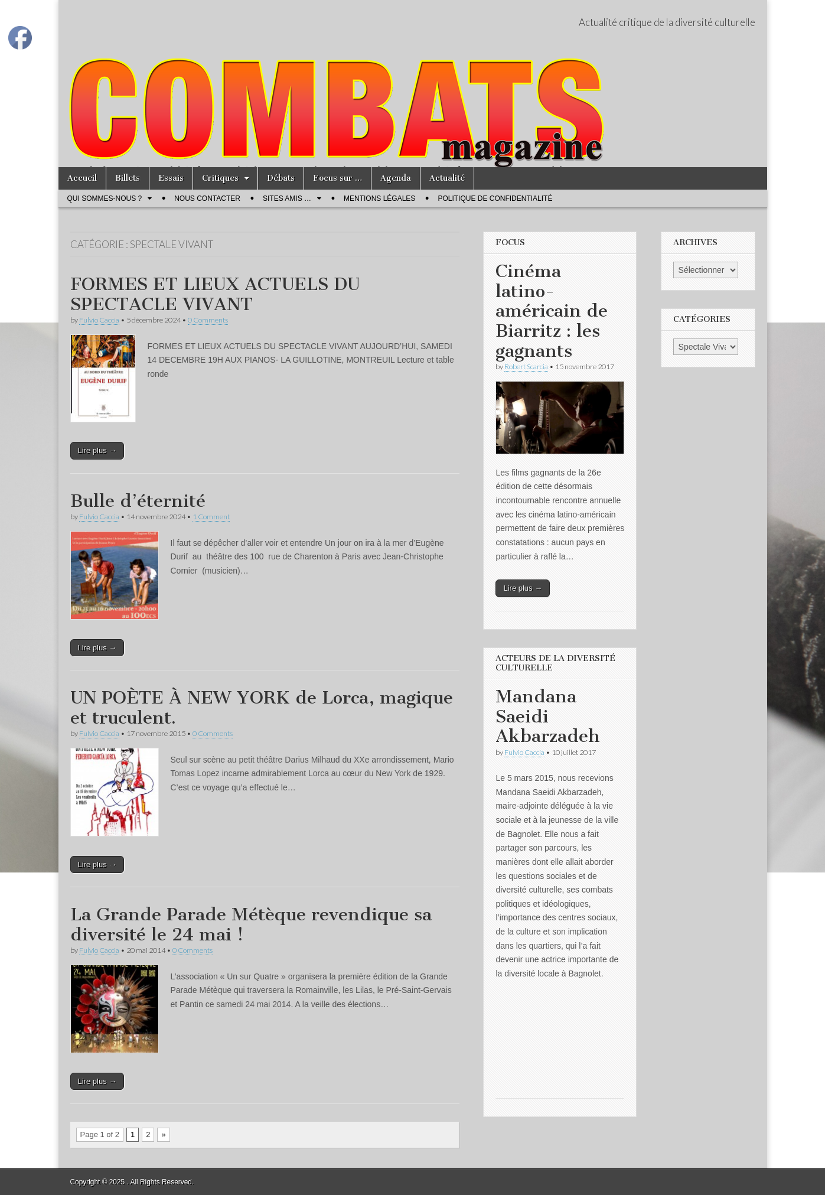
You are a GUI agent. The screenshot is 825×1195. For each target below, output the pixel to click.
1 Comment (211, 516)
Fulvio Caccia (99, 319)
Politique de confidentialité (495, 198)
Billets (127, 178)
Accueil (82, 178)
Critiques (220, 178)
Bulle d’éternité (138, 501)
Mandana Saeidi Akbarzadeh (547, 716)
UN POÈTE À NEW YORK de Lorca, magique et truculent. (261, 707)
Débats (281, 178)
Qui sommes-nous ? (104, 198)
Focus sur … (337, 178)
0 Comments (208, 319)
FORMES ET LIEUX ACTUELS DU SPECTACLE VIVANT (215, 294)
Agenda (395, 178)
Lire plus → (97, 450)
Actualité (447, 178)
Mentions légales (379, 198)
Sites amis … (287, 198)
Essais (171, 178)
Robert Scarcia (526, 366)
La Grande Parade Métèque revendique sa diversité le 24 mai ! (251, 924)
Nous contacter (207, 198)
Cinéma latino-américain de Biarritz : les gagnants (551, 311)
